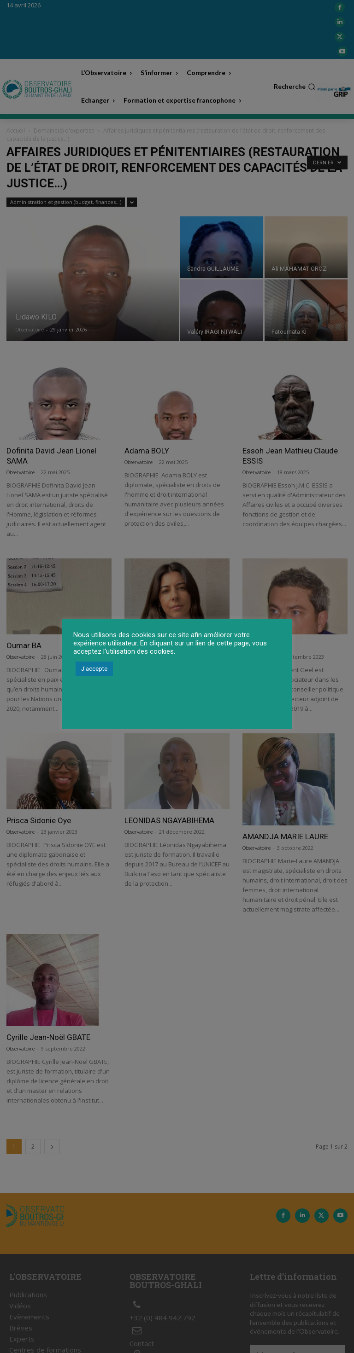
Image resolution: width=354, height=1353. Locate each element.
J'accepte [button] (94, 668)
